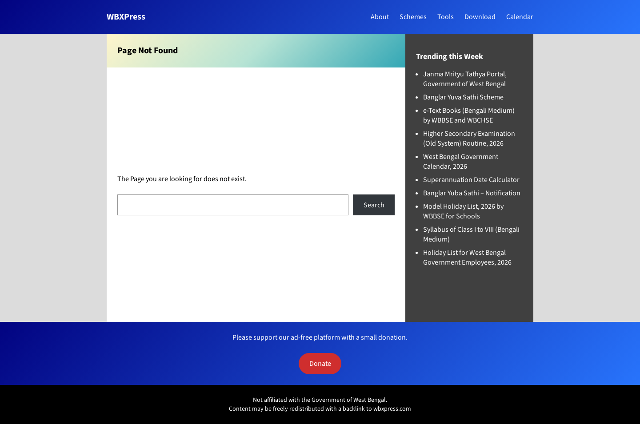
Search (374, 205)
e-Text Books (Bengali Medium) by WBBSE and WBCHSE (469, 115)
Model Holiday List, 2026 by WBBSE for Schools (463, 211)
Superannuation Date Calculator (471, 180)
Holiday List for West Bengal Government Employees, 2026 (467, 257)
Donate (320, 364)
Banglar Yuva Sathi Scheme (463, 97)
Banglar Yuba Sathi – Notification (471, 193)
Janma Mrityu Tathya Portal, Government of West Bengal (465, 79)
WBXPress (126, 17)
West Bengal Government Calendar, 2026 (460, 161)
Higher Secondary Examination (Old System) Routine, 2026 (469, 138)
